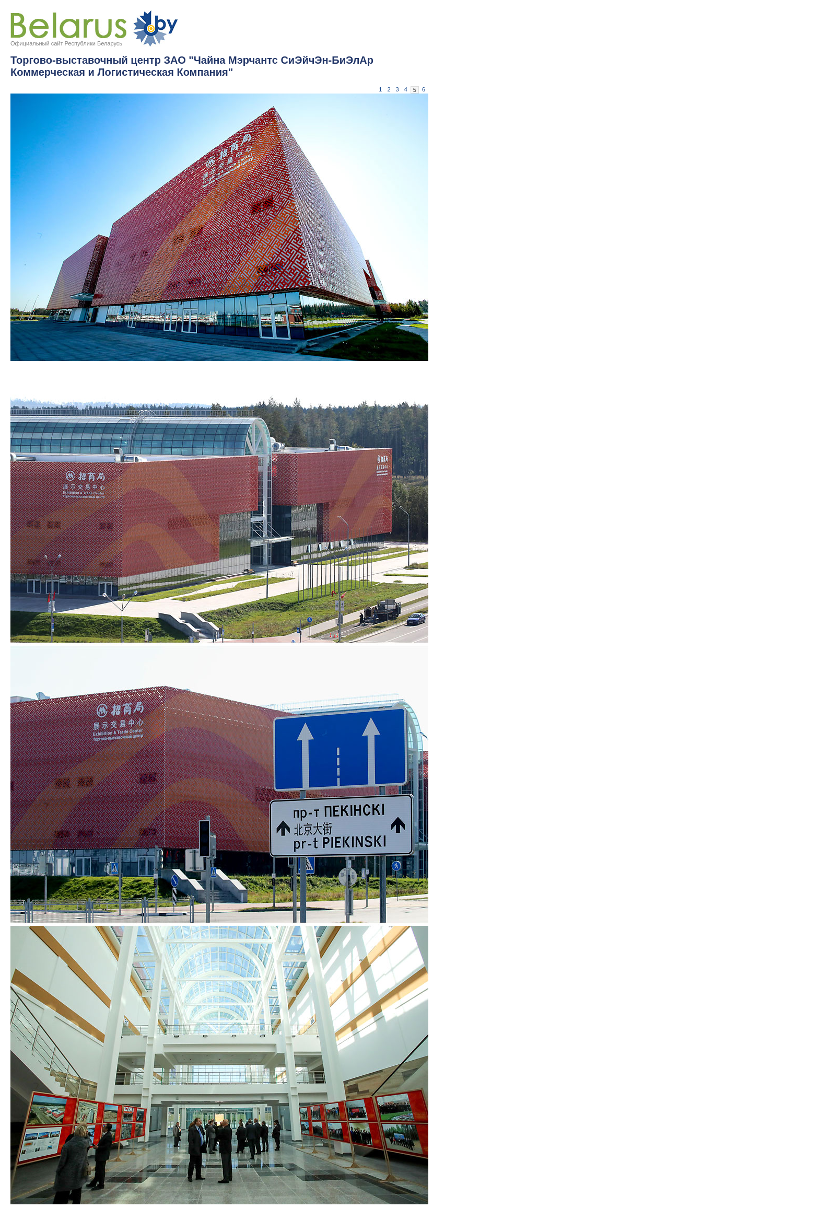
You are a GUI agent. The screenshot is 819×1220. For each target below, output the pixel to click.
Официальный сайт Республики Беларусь (66, 43)
